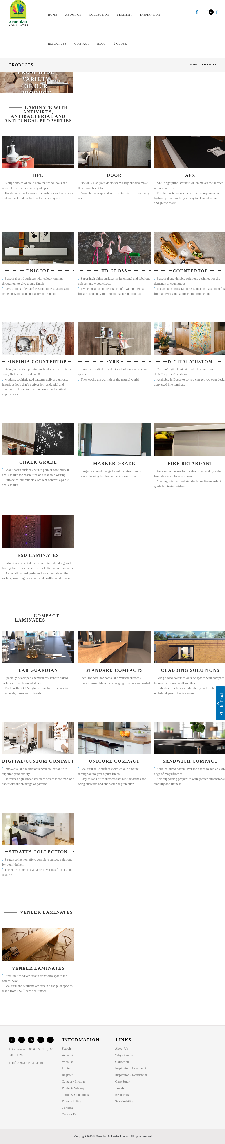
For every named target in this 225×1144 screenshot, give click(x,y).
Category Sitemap (74, 1081)
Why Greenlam (125, 1055)
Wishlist (67, 1062)
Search (66, 1048)
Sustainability (124, 1101)
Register (67, 1075)
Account (67, 1055)
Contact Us (69, 1114)
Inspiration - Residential (131, 1075)
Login (66, 1068)
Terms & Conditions (75, 1094)
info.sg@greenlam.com (27, 1062)
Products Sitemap (73, 1088)
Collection (122, 1062)
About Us (121, 1048)
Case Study (122, 1081)
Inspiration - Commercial (132, 1068)
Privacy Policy (71, 1101)
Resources (122, 1094)
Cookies (67, 1108)
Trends (119, 1088)
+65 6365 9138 (37, 1049)
